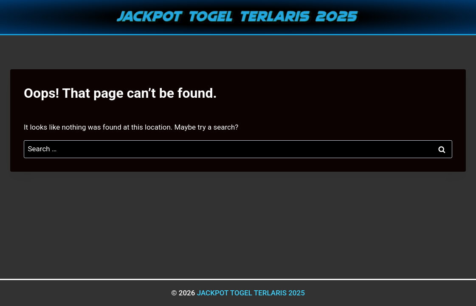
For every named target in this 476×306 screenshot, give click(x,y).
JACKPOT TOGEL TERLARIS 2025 (251, 293)
